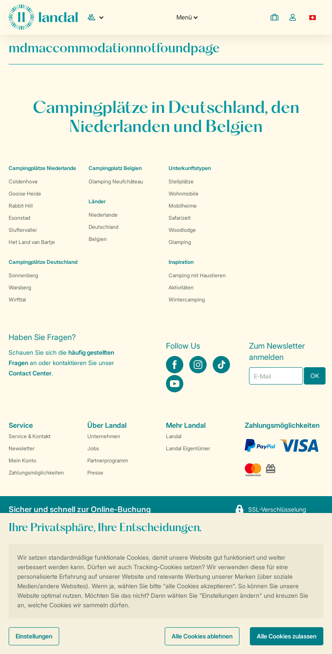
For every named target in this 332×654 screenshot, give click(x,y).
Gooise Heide (25, 193)
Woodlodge (182, 230)
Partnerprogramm (107, 460)
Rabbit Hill (21, 205)
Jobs (93, 448)
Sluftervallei (23, 230)
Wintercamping (187, 299)
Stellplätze (181, 181)
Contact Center (30, 373)
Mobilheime (183, 205)
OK (314, 375)
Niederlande (103, 215)
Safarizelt (180, 218)
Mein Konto (22, 460)
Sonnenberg (23, 275)
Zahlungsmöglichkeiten (36, 472)
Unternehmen (103, 436)
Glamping (180, 242)
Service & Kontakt (30, 436)
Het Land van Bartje (32, 242)
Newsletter (22, 448)
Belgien (98, 239)
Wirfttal (17, 299)
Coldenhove (23, 181)
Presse (95, 472)
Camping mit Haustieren (197, 275)
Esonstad (19, 218)
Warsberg (20, 287)
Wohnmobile (183, 193)
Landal (174, 436)
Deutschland (103, 227)
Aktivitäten (181, 287)
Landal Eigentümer (188, 448)
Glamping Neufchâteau (116, 181)
